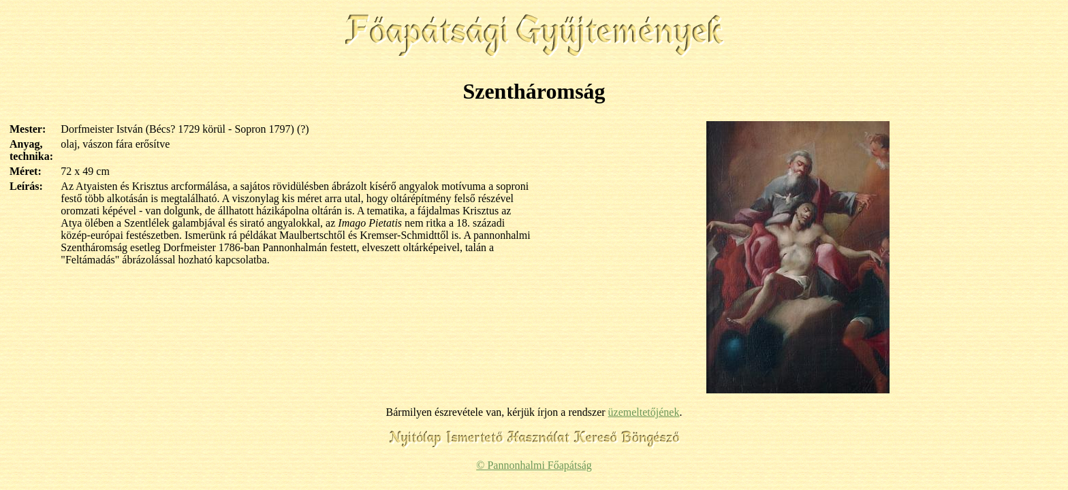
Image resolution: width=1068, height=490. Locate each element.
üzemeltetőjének (644, 412)
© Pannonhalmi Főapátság (533, 465)
